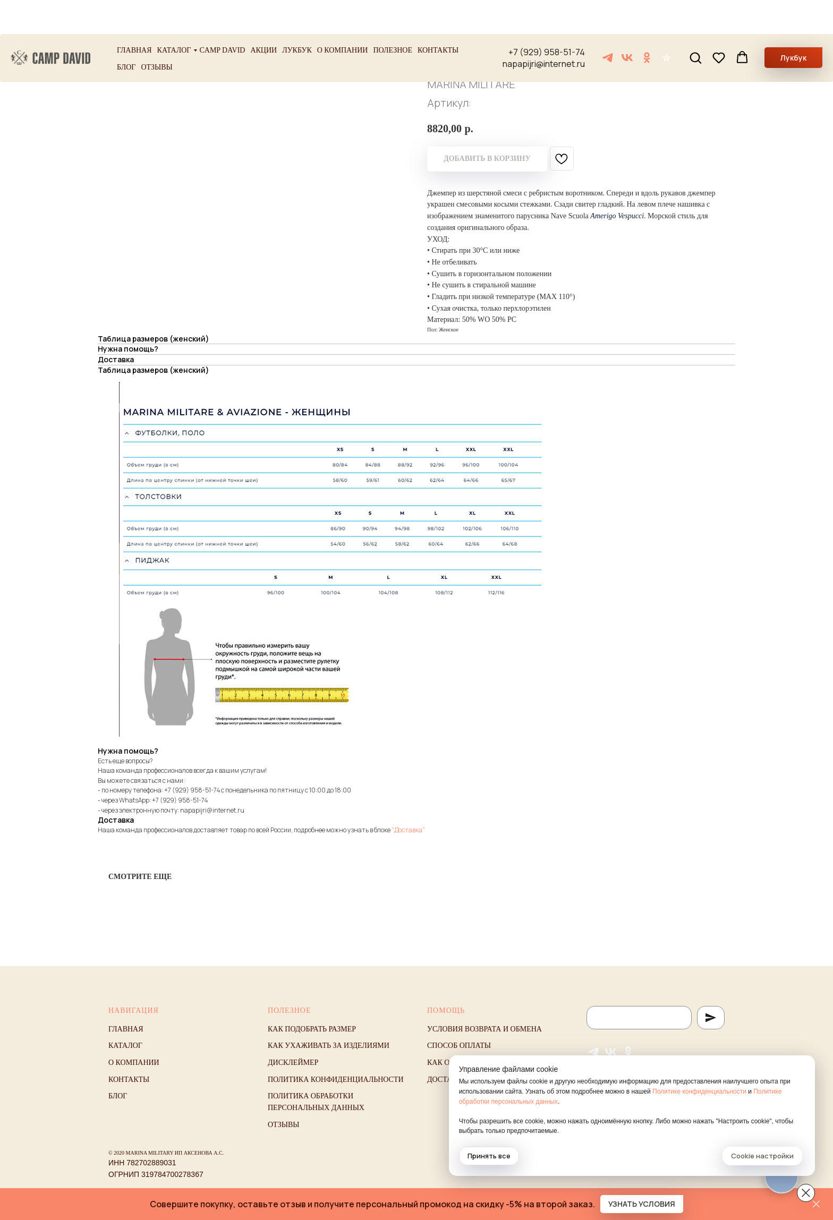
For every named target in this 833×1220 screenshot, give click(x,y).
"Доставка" (408, 829)
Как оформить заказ (469, 1063)
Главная (134, 16)
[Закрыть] (816, 1204)
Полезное (392, 16)
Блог (126, 33)
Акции (263, 16)
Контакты (438, 16)
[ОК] (646, 23)
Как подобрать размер (312, 1029)
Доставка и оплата (467, 1080)
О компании (342, 16)
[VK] (627, 23)
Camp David (222, 16)
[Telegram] (607, 23)
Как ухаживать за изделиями (328, 1046)
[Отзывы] (666, 23)
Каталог (174, 16)
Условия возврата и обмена (484, 1029)
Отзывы (156, 33)
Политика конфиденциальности (336, 1080)
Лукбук (297, 16)
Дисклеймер (293, 1063)
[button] (695, 23)
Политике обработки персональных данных (642, 1101)
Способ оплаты (459, 1046)
